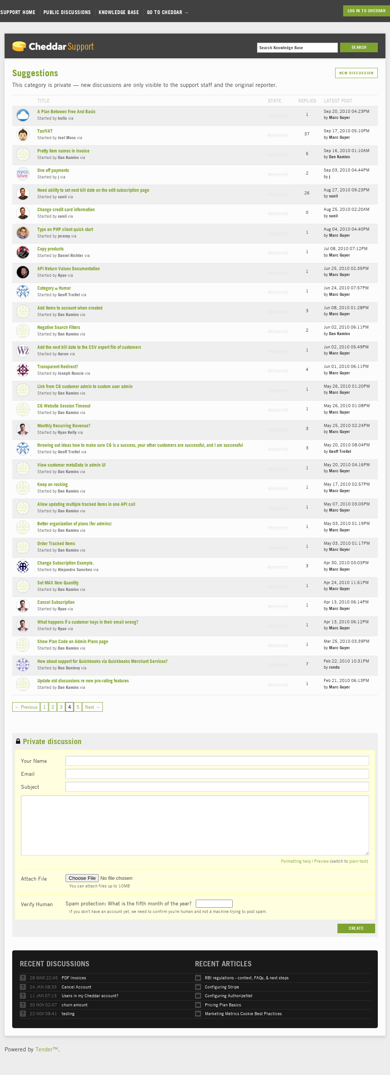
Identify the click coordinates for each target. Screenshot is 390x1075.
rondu (334, 667)
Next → (92, 707)
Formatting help (296, 861)
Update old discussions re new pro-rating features (83, 680)
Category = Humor (54, 288)
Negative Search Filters (58, 327)
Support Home (17, 12)
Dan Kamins (68, 157)
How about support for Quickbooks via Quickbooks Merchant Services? (102, 661)
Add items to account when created (69, 308)
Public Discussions (67, 12)
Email (28, 773)
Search (359, 47)
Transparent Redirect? (57, 366)
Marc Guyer (339, 117)
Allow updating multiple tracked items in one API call (86, 504)
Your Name (34, 760)
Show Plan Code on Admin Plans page (72, 641)
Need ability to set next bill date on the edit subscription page (93, 190)
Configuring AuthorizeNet (229, 995)
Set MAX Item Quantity (57, 582)
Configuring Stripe (222, 987)
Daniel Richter (70, 255)
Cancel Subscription (56, 602)
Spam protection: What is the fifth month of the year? (129, 903)
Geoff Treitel (69, 294)
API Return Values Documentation (68, 268)
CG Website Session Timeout (63, 406)
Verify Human (37, 903)
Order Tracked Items (56, 543)
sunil (62, 196)
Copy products (50, 248)
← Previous (26, 707)
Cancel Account (76, 987)
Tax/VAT (45, 131)
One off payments (53, 170)
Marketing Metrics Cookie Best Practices (243, 1013)
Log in (354, 10)
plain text (358, 861)
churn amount (75, 1005)
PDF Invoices (74, 977)
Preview (321, 861)
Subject (30, 786)
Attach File (34, 878)
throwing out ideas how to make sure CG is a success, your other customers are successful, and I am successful (140, 445)
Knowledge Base (119, 12)
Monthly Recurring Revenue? (63, 425)
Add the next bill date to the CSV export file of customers (89, 347)
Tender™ (46, 1049)
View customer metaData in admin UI (71, 465)
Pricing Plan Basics (223, 1005)
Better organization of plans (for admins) (74, 523)
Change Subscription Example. (65, 563)
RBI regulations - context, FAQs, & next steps (247, 977)
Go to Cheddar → (168, 12)
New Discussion (356, 73)
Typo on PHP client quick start (65, 229)
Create (356, 928)
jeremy (64, 236)
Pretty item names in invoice (63, 151)
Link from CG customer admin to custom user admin (85, 386)
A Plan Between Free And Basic (66, 111)
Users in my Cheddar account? (90, 995)
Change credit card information (66, 209)
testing (68, 1013)
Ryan (62, 275)
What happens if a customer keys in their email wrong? (87, 622)
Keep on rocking (52, 484)
